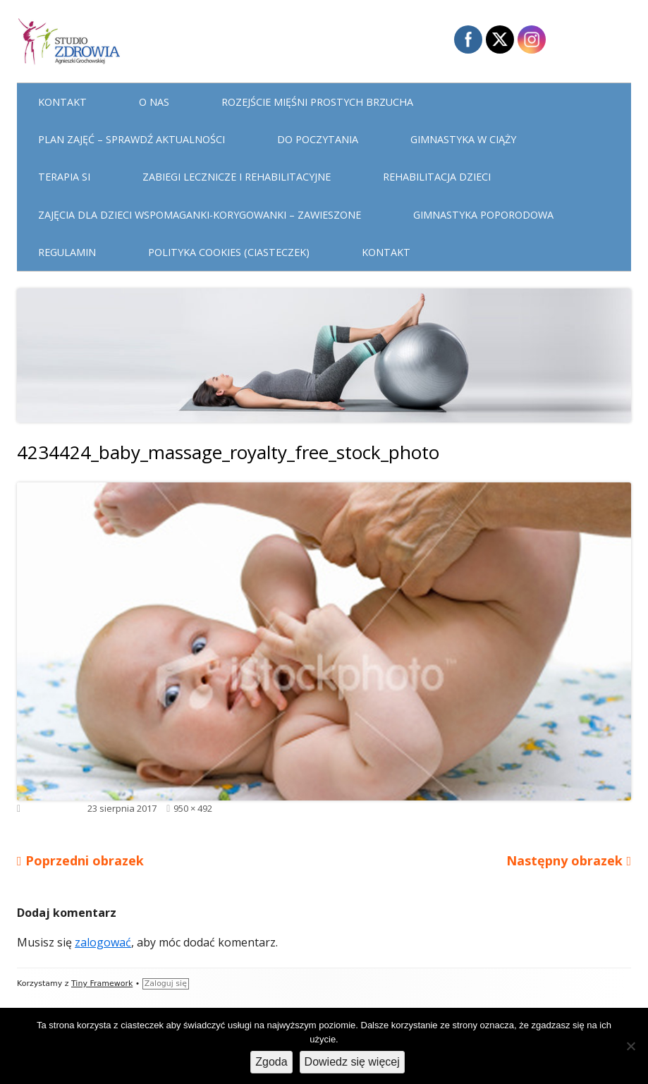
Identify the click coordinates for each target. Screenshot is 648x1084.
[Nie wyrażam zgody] (630, 1046)
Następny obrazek (564, 860)
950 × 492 (192, 808)
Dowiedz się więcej (352, 1062)
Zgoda (271, 1062)
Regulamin (67, 252)
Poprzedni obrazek (84, 860)
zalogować (103, 942)
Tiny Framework (102, 983)
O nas (154, 102)
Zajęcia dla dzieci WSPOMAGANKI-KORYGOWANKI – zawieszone (199, 214)
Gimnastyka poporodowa (483, 214)
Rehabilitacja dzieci (437, 176)
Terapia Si (64, 176)
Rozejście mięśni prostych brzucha (317, 102)
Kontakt (62, 102)
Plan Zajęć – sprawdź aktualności (131, 139)
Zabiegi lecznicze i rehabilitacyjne (236, 176)
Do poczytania (317, 139)
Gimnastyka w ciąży (463, 139)
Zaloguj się (166, 983)
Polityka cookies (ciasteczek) (229, 252)
